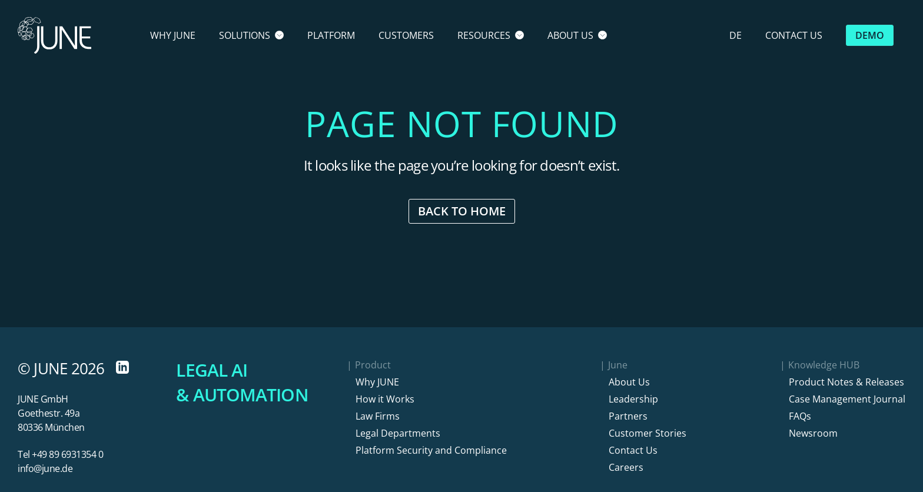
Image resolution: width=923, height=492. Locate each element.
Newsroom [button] (813, 433)
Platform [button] (331, 35)
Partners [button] (628, 416)
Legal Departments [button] (398, 433)
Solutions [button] (251, 35)
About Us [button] (577, 35)
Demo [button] (869, 35)
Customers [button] (406, 35)
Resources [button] (490, 35)
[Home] (54, 35)
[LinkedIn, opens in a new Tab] (116, 369)
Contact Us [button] (793, 35)
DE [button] (735, 35)
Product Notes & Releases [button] (846, 381)
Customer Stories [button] (647, 433)
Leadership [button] (633, 399)
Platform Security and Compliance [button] (431, 450)
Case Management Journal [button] (847, 399)
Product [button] (373, 364)
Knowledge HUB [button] (823, 364)
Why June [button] (172, 35)
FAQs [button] (800, 416)
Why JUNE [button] (377, 381)
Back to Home (462, 211)
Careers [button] (626, 467)
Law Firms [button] (378, 416)
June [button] (617, 364)
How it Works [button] (385, 399)
